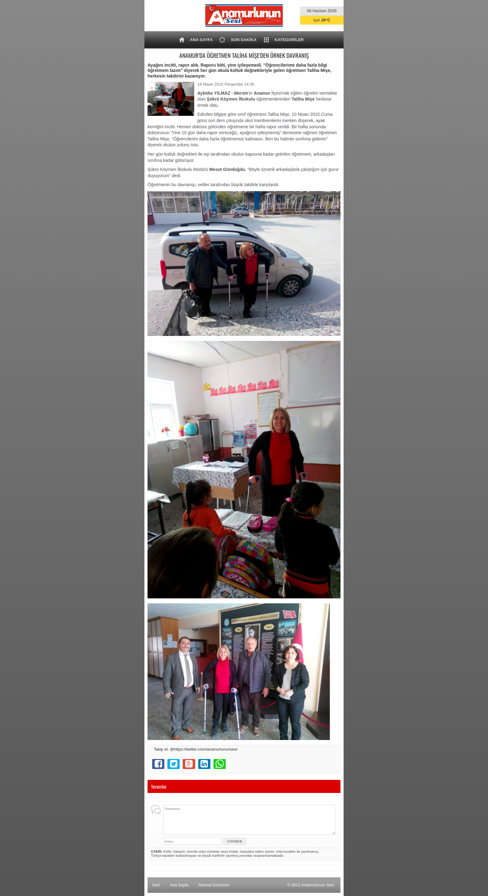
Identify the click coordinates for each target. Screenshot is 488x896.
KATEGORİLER (289, 39)
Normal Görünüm (214, 885)
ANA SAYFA (201, 39)
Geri (156, 885)
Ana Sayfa (179, 885)
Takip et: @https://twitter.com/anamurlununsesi (195, 749)
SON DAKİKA (243, 39)
